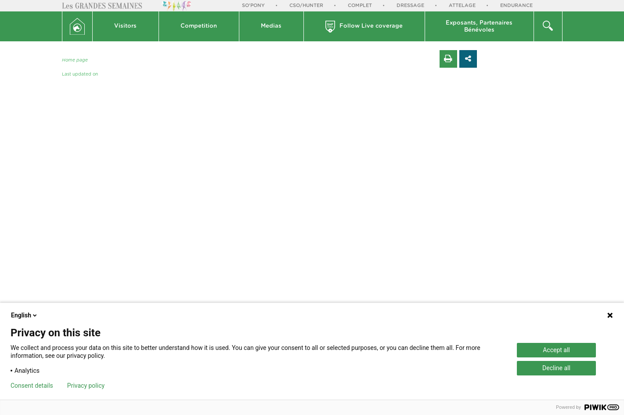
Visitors (125, 26)
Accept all (556, 349)
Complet (360, 5)
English (24, 315)
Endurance (516, 5)
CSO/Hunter (306, 5)
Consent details (32, 385)
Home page (75, 60)
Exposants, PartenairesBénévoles (479, 26)
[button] (126, 26)
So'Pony (253, 5)
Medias (271, 26)
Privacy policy (86, 385)
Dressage (410, 5)
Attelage (462, 5)
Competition (198, 26)
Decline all (556, 367)
